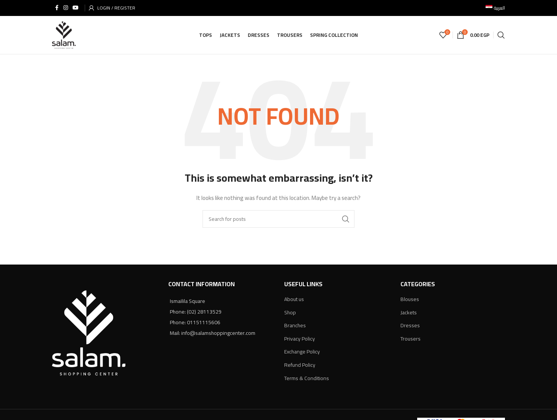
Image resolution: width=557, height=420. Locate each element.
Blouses (409, 301)
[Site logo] (64, 35)
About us (294, 301)
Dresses (410, 327)
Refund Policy (299, 366)
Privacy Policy (299, 340)
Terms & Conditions (306, 379)
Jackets (408, 314)
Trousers (410, 340)
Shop (290, 314)
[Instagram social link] (65, 8)
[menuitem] (495, 8)
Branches (295, 327)
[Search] (501, 35)
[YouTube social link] (75, 8)
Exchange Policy (302, 353)
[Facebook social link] (56, 8)
